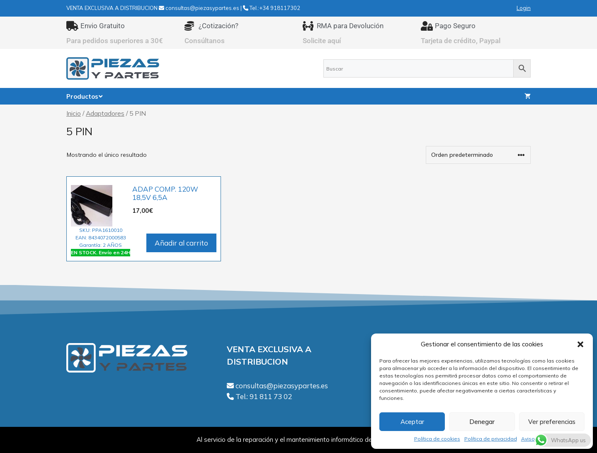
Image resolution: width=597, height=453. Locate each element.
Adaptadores (105, 113)
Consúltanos (204, 41)
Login (524, 8)
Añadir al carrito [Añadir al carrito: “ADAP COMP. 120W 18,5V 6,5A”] (181, 243)
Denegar (482, 422)
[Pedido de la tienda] (478, 155)
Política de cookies (437, 439)
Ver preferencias (551, 422)
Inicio (73, 113)
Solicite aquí (322, 41)
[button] (580, 344)
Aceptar (412, 422)
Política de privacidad (490, 439)
